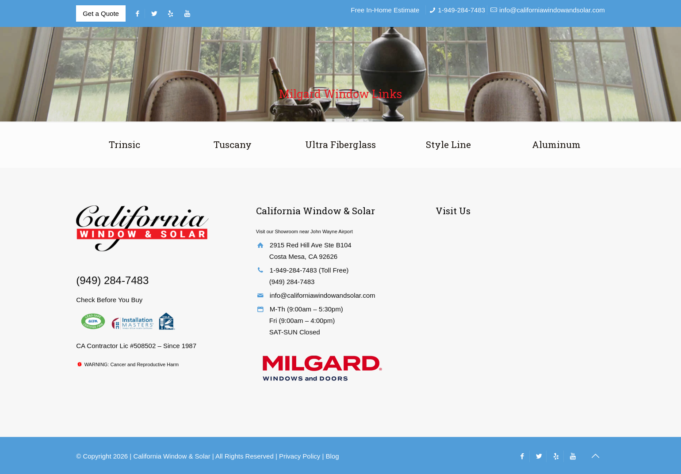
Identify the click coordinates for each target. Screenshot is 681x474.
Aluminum (556, 144)
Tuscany (233, 144)
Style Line (448, 144)
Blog (332, 456)
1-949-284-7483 (461, 10)
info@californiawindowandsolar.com (552, 10)
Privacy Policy (299, 456)
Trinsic (124, 144)
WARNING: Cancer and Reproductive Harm (131, 364)
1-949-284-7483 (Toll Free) (309, 270)
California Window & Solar (172, 456)
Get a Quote (101, 13)
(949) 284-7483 (112, 280)
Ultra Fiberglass (340, 144)
